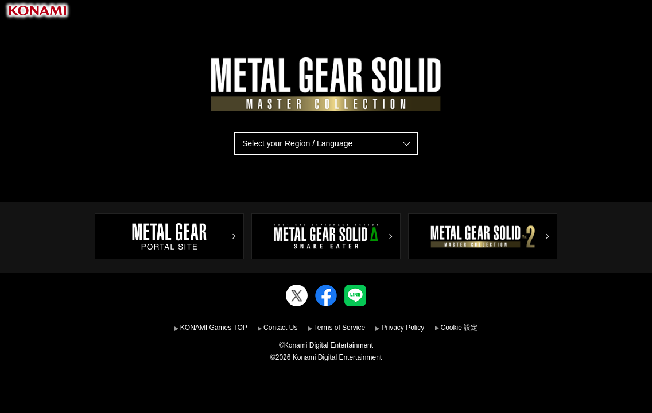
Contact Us (280, 328)
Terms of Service (339, 328)
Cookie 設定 (459, 328)
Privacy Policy (402, 328)
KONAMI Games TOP (213, 328)
